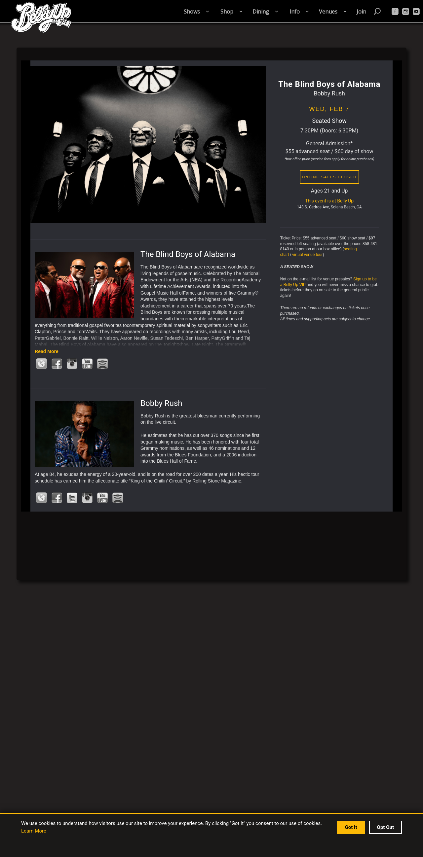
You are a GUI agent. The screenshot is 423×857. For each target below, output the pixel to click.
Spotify (102, 363)
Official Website (41, 363)
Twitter (72, 497)
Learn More (33, 831)
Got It (351, 827)
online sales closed (329, 177)
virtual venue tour (307, 254)
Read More (46, 351)
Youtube (87, 363)
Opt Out (385, 827)
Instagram (72, 363)
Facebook (57, 363)
